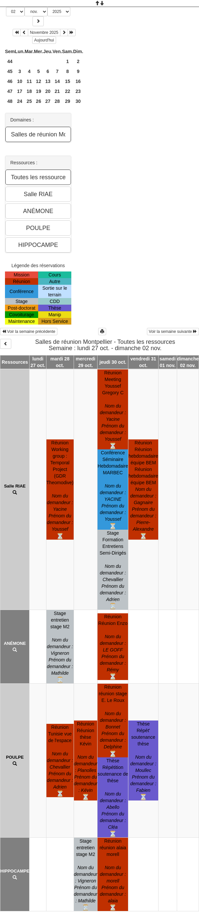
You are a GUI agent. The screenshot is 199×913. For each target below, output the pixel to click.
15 (67, 81)
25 (29, 101)
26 (38, 101)
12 (38, 81)
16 (78, 81)
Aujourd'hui (44, 40)
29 (67, 101)
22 (67, 91)
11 (29, 81)
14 (57, 81)
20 (47, 91)
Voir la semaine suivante (173, 331)
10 (20, 81)
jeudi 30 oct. (113, 362)
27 (47, 101)
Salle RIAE (15, 486)
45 (10, 71)
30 (78, 101)
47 (10, 91)
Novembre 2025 (44, 32)
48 (10, 101)
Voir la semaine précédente (28, 331)
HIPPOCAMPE (14, 871)
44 (10, 61)
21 (57, 91)
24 (20, 101)
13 (47, 81)
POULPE (15, 757)
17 (20, 91)
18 (29, 91)
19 (38, 91)
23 (78, 91)
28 (57, 101)
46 (10, 81)
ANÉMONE (15, 643)
